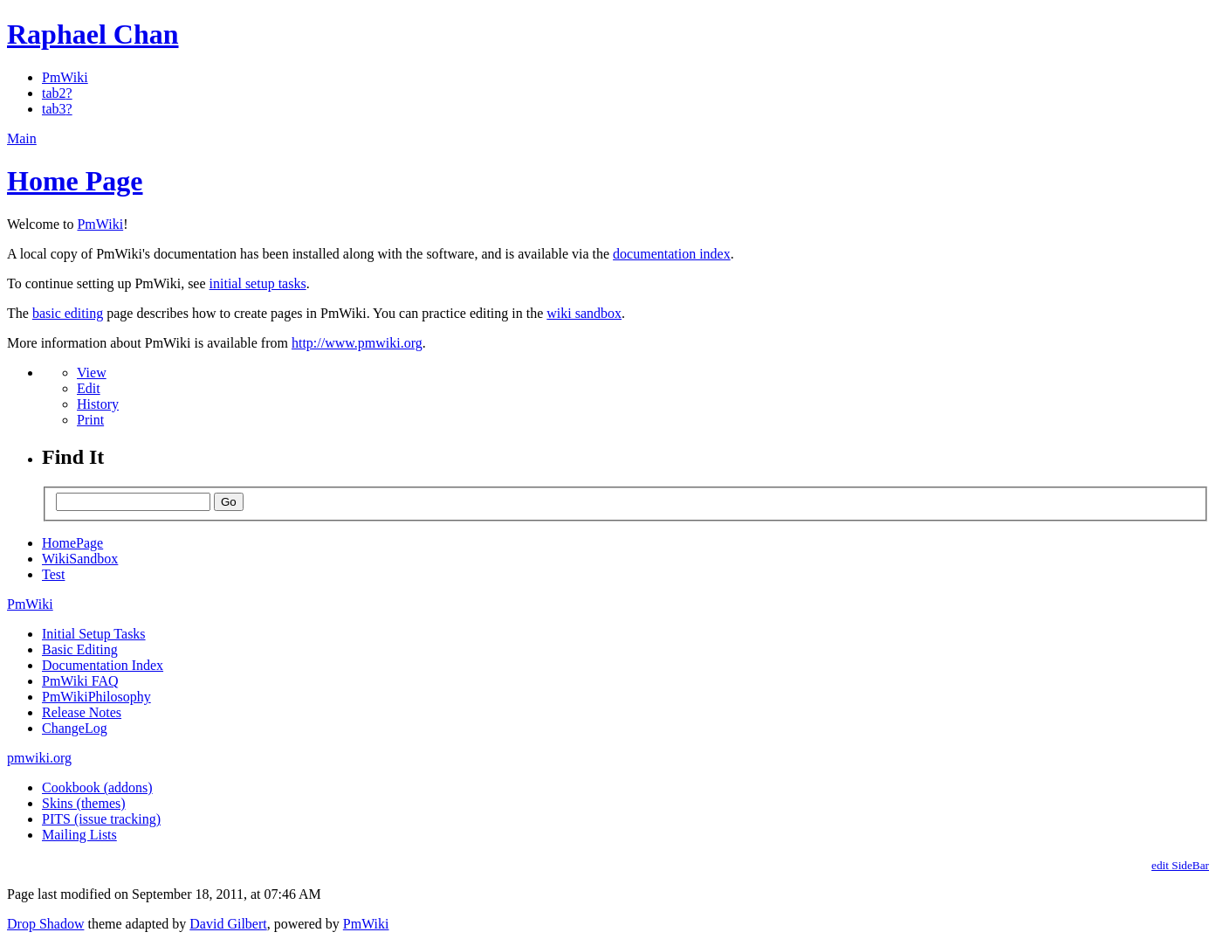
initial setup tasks (258, 283)
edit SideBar (1180, 865)
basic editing (67, 313)
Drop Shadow (45, 923)
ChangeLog (74, 728)
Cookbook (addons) (97, 787)
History (98, 404)
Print (90, 419)
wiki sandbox (584, 313)
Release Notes (81, 712)
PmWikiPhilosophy (96, 696)
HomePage (72, 542)
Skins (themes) (84, 803)
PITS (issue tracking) (101, 818)
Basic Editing (80, 649)
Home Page (75, 181)
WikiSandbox (80, 558)
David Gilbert (227, 923)
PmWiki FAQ (80, 680)
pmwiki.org (39, 757)
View (91, 372)
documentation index (672, 253)
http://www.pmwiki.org (357, 342)
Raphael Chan (93, 34)
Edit (88, 388)
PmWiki (65, 77)
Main (22, 138)
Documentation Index (102, 665)
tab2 (54, 93)
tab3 (54, 108)
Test (53, 574)
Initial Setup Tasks (94, 633)
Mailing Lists (79, 834)
